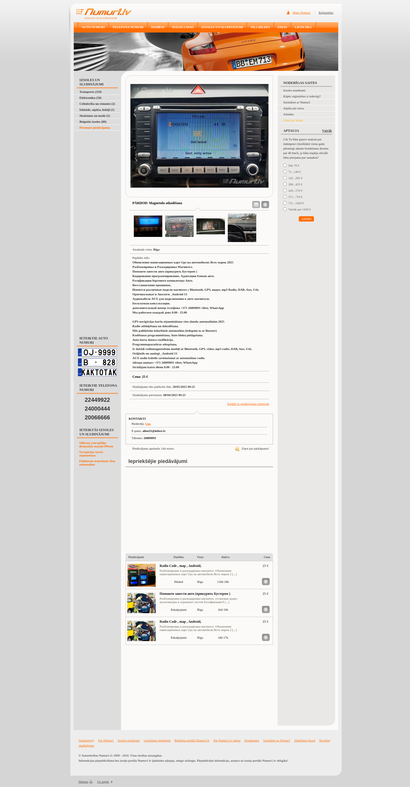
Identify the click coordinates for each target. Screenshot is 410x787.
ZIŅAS (282, 27)
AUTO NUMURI (93, 27)
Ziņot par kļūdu (293, 120)
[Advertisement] (96, 145)
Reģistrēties (326, 12)
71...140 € (294, 171)
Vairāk (327, 131)
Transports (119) (90, 91)
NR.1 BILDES (260, 27)
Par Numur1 (106, 740)
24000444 (97, 408)
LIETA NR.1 (303, 27)
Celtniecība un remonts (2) (97, 103)
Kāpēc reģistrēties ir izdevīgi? (302, 96)
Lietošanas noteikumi (157, 740)
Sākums (84, 781)
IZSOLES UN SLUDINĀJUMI (222, 27)
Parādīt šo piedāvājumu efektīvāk (248, 403)
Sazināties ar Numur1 (296, 102)
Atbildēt (306, 218)
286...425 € (295, 184)
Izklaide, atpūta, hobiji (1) (96, 109)
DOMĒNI (157, 27)
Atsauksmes (251, 740)
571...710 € (295, 196)
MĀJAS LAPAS (183, 27)
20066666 (97, 417)
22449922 (97, 400)
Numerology (87, 740)
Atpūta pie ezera (293, 108)
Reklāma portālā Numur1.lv (192, 740)
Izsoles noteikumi (294, 90)
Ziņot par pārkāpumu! (252, 448)
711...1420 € (296, 203)
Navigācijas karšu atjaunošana (91, 453)
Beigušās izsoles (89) (92, 121)
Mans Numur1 (302, 12)
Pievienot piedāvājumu (94, 127)
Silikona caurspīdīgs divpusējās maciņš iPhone (96, 444)
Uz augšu (103, 781)
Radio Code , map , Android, (180, 566)
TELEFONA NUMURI (128, 27)
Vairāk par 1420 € (299, 209)
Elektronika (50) (90, 97)
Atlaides (288, 114)
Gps (148, 423)
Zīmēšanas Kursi (304, 740)
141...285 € (295, 178)
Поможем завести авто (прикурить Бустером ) (195, 594)
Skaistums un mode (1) (94, 115)
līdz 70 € (294, 165)
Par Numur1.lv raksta (227, 740)
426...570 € (295, 190)
